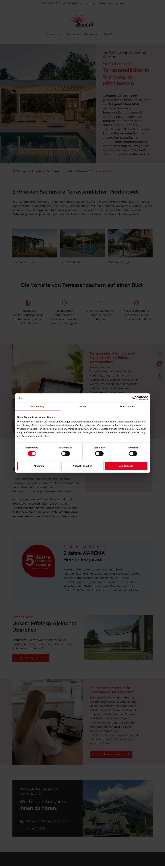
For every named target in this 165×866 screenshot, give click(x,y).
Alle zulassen (126, 466)
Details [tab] (82, 406)
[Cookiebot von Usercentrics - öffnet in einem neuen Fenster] (135, 398)
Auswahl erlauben (82, 466)
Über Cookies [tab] (127, 406)
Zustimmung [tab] (37, 406)
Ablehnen (39, 466)
